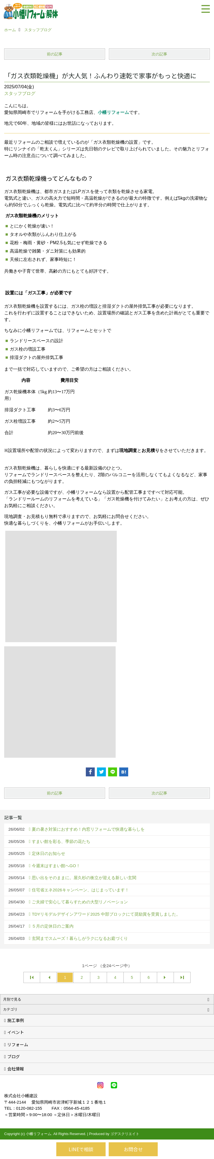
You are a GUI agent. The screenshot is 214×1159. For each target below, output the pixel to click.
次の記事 (159, 54)
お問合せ (133, 1149)
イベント (15, 1032)
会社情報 (15, 1069)
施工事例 (15, 1020)
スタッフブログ (19, 93)
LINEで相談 (81, 1149)
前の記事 (54, 54)
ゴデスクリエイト (124, 1134)
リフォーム (17, 1044)
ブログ (13, 1056)
